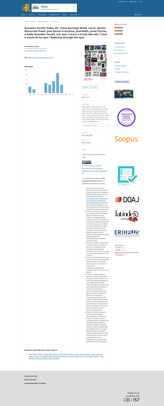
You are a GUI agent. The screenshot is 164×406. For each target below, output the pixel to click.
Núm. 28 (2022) (43, 22)
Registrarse (132, 2)
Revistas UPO (123, 2)
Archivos (32, 15)
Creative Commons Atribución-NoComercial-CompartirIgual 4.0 (94, 170)
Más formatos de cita (90, 125)
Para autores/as (119, 50)
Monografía (42, 15)
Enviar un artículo (122, 81)
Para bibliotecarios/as (121, 53)
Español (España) (120, 66)
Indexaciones (54, 15)
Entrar (141, 2)
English (117, 69)
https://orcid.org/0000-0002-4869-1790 (35, 50)
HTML (95, 87)
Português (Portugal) (121, 72)
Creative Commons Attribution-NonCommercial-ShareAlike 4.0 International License (97, 201)
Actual (23, 15)
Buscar (138, 15)
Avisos (65, 15)
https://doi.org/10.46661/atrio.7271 (40, 58)
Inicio (26, 22)
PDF (86, 87)
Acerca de (74, 15)
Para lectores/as (119, 47)
